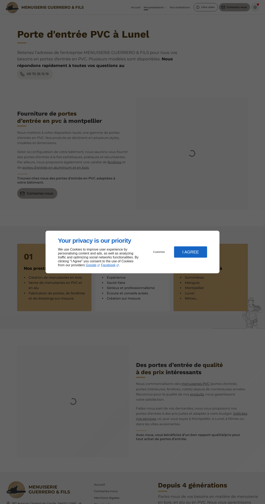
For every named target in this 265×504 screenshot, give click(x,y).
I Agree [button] (190, 252)
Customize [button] (159, 252)
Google (91, 265)
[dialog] (132, 252)
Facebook (108, 265)
